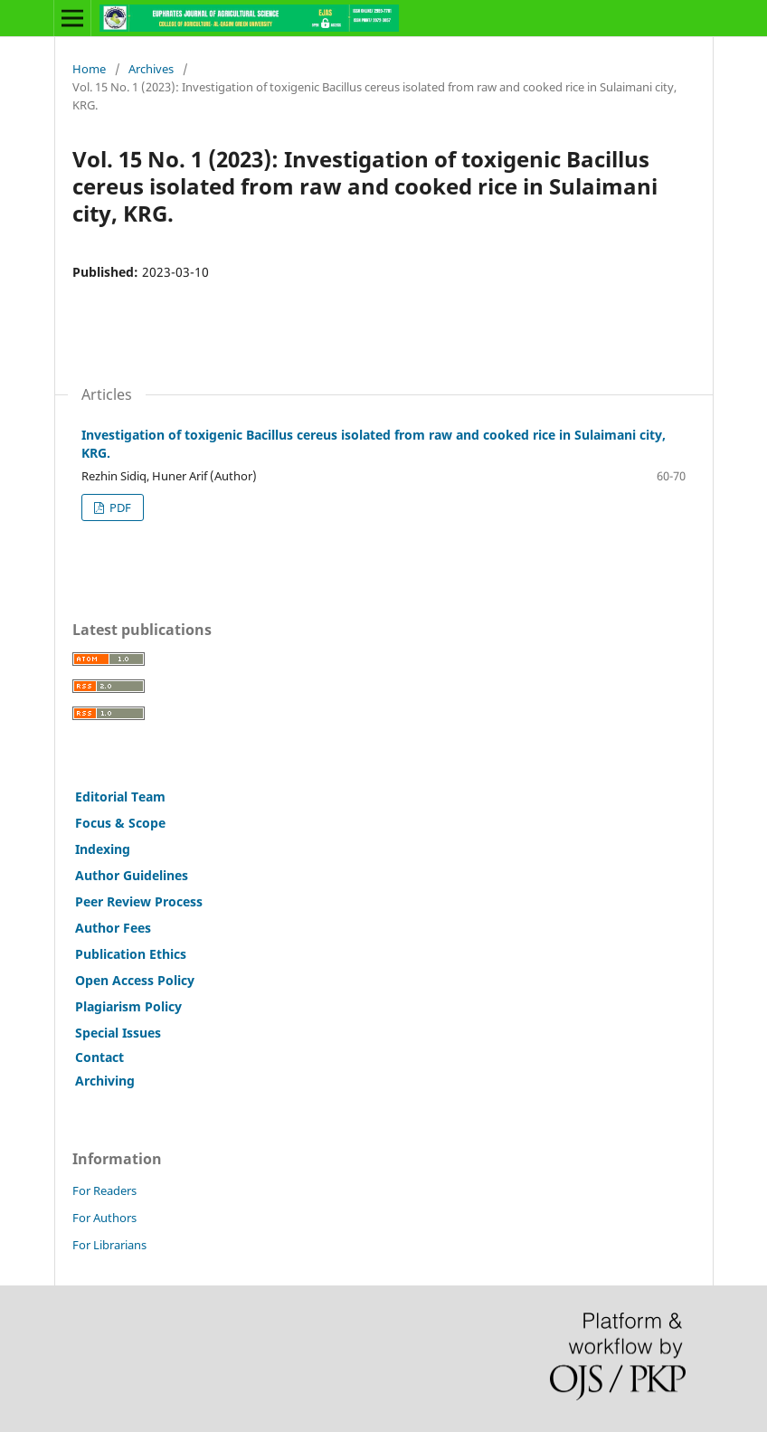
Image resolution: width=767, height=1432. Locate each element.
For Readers (104, 1190)
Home (89, 69)
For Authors (104, 1217)
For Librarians (109, 1245)
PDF (119, 507)
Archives (151, 69)
